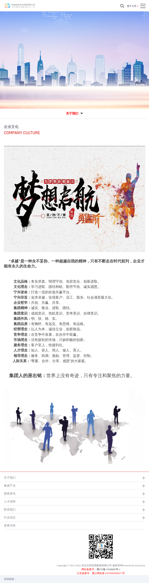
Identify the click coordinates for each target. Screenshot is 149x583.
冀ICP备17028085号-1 (108, 569)
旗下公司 (131, 6)
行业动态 (10, 517)
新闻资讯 (10, 493)
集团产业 (10, 485)
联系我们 (10, 509)
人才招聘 (10, 501)
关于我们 (10, 477)
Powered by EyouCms (134, 565)
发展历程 (10, 525)
